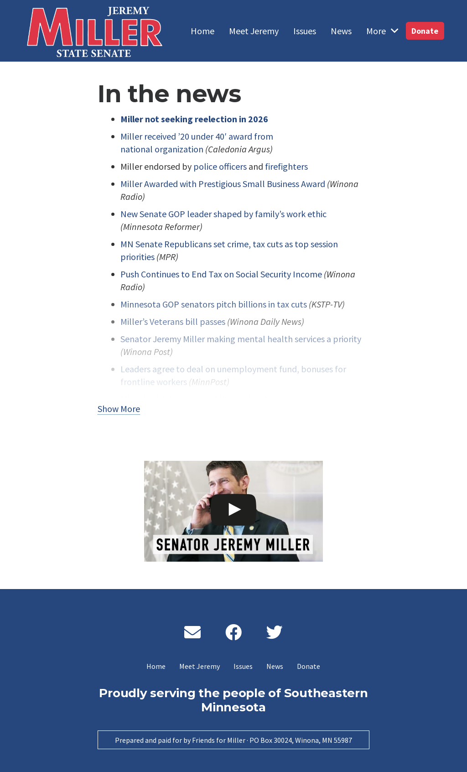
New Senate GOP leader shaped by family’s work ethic (223, 213)
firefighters (286, 166)
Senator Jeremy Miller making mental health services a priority (240, 338)
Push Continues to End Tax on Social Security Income (221, 274)
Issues (243, 666)
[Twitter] (274, 632)
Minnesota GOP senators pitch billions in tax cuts (213, 304)
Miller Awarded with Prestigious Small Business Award (222, 183)
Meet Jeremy (199, 666)
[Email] (192, 632)
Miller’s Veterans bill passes (172, 321)
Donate (308, 666)
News (274, 666)
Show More (119, 408)
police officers (220, 166)
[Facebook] (233, 632)
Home (156, 666)
